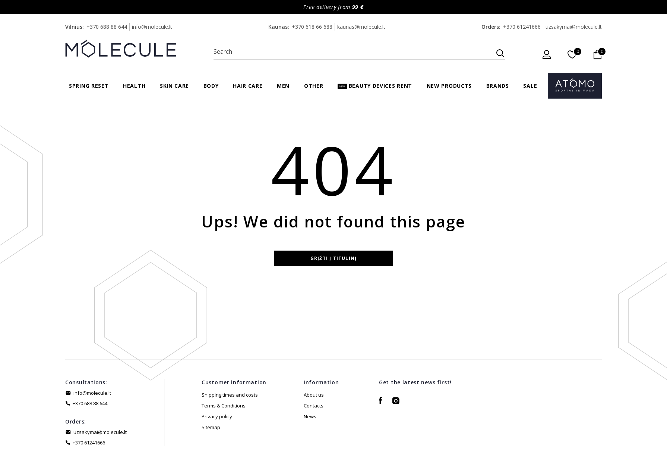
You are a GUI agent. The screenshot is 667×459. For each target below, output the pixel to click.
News (310, 416)
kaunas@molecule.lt (361, 26)
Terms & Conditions (224, 405)
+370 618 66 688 (312, 26)
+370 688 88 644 (106, 26)
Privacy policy (217, 416)
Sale (530, 85)
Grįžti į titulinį (333, 258)
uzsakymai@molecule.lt (574, 26)
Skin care (174, 85)
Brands (497, 85)
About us (314, 394)
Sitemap (211, 427)
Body (211, 85)
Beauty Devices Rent (375, 85)
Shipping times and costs (230, 394)
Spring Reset (88, 85)
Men (283, 85)
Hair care (247, 85)
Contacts (313, 405)
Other (313, 85)
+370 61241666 (522, 26)
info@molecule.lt (152, 26)
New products (449, 85)
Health (134, 85)
